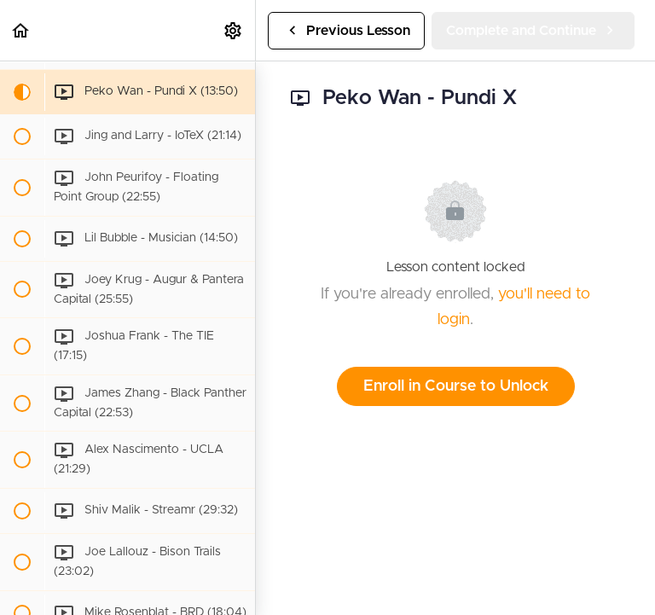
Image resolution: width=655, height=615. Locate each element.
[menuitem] (233, 30)
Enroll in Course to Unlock (455, 386)
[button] (21, 30)
